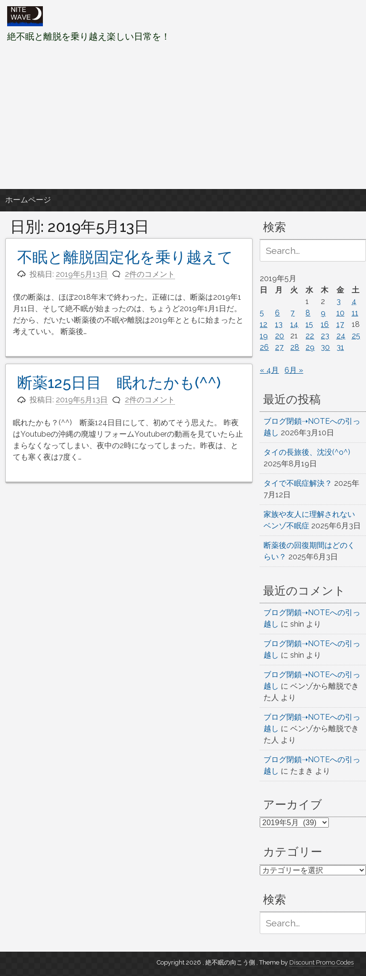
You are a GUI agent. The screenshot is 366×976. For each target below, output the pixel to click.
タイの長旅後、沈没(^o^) (307, 452)
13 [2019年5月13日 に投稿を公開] (279, 324)
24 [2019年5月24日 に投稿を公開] (341, 335)
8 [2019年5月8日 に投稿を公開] (307, 312)
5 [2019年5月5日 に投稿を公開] (262, 312)
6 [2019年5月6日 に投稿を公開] (277, 312)
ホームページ (28, 199)
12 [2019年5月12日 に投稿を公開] (263, 324)
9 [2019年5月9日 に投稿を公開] (323, 312)
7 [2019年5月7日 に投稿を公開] (292, 312)
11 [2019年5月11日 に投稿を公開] (355, 312)
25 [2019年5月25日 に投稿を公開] (356, 335)
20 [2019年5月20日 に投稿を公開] (279, 335)
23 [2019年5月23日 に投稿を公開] (325, 335)
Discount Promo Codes (321, 962)
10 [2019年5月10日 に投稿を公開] (340, 312)
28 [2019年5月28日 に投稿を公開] (294, 347)
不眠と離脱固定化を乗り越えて (125, 257)
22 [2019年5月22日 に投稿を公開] (309, 335)
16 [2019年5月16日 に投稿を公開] (325, 324)
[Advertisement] (183, 116)
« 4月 (269, 370)
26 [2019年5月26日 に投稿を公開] (264, 347)
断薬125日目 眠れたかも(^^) (119, 382)
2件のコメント (150, 274)
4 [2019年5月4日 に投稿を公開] (354, 301)
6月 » (294, 370)
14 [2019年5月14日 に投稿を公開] (294, 324)
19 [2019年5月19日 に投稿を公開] (264, 335)
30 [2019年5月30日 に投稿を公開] (325, 347)
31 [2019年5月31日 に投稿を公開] (340, 347)
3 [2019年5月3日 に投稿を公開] (338, 301)
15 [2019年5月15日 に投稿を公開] (309, 324)
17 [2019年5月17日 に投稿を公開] (340, 324)
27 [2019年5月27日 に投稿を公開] (279, 347)
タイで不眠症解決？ (298, 483)
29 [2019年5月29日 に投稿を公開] (310, 347)
